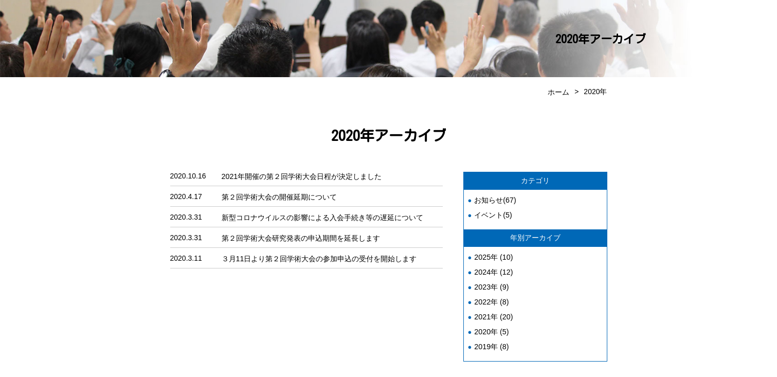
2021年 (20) (493, 313)
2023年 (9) (491, 284)
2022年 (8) (491, 298)
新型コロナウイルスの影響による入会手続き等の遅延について (322, 215)
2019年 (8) (491, 341)
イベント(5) (493, 213)
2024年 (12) (493, 269)
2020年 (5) (491, 327)
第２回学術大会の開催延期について (279, 195)
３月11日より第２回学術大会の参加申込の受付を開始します (319, 256)
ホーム (558, 91)
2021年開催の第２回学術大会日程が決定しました (302, 175)
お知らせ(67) (495, 199)
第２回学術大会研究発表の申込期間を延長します (301, 235)
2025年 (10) (493, 255)
